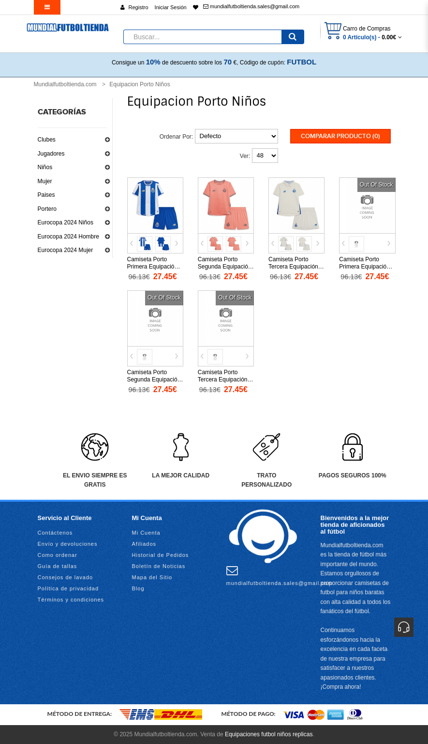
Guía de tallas (57, 566)
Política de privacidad (68, 588)
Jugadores (51, 153)
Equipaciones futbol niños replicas (268, 734)
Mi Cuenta (146, 533)
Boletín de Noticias (159, 566)
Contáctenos (55, 533)
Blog (138, 588)
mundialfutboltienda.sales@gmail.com (251, 6)
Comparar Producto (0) (340, 136)
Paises (46, 194)
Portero (47, 209)
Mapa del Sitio (152, 577)
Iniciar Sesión (171, 7)
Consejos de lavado (65, 577)
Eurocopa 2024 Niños (65, 222)
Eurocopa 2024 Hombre (68, 236)
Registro (138, 7)
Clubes (47, 139)
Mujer (45, 181)
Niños (45, 167)
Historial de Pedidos (160, 555)
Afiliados (144, 544)
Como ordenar (57, 555)
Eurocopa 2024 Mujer (65, 250)
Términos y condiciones (71, 599)
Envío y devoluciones (68, 544)
